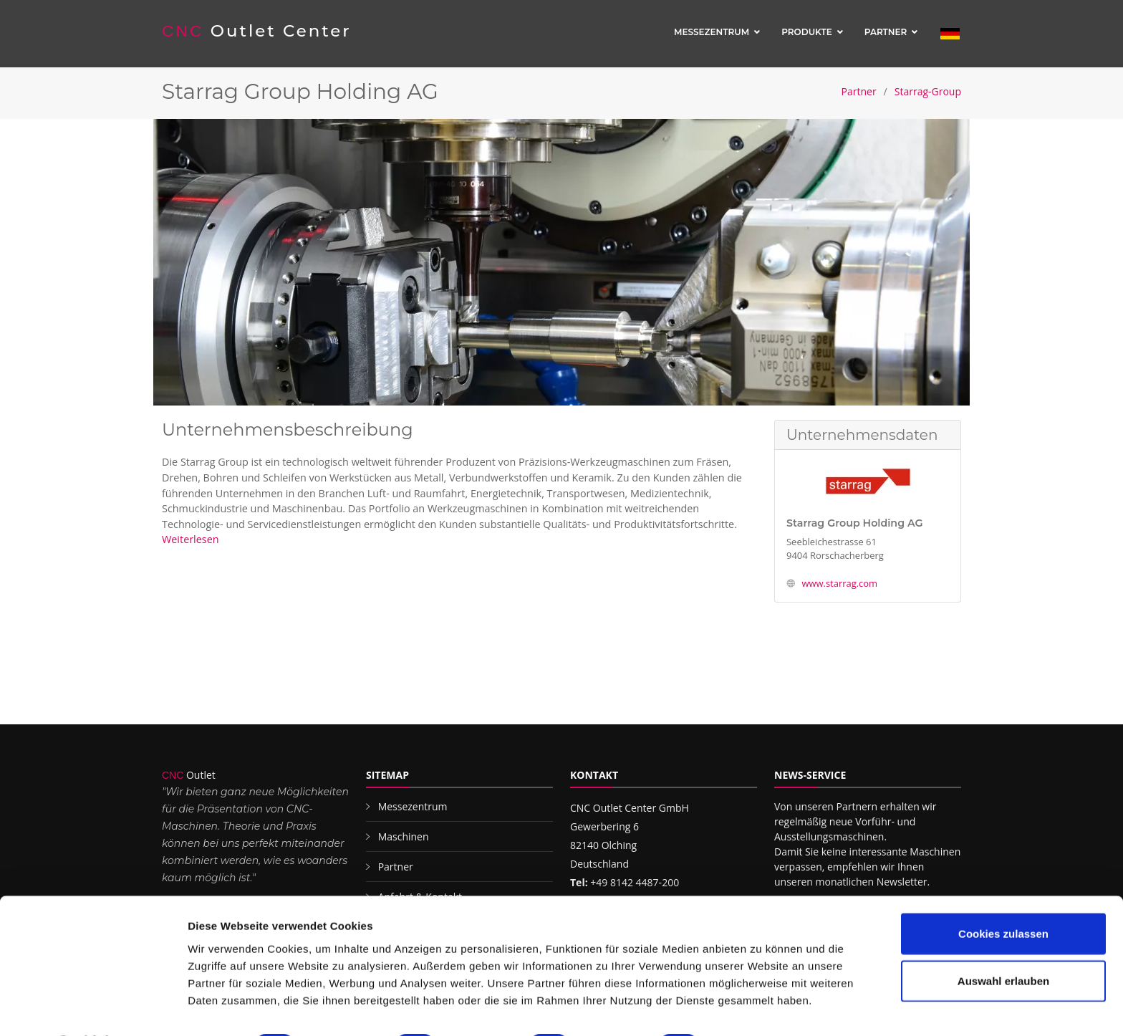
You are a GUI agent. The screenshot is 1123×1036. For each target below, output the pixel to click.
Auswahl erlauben (1003, 942)
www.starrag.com (839, 583)
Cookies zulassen (1003, 895)
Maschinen (403, 836)
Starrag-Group (928, 91)
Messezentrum (711, 32)
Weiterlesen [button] (190, 539)
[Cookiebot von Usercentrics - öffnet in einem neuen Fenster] (92, 1008)
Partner (885, 32)
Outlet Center (258, 31)
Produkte (806, 32)
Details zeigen (762, 1008)
